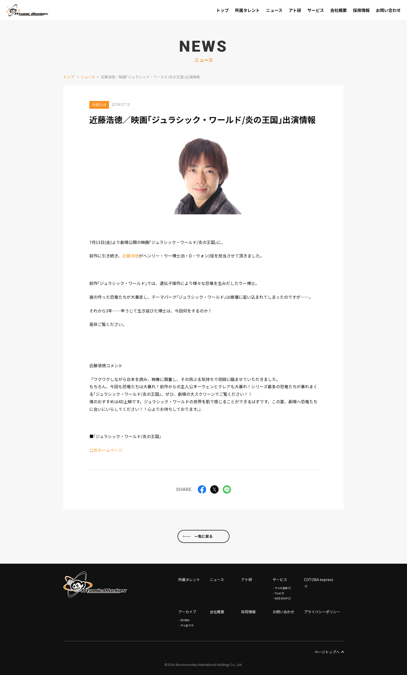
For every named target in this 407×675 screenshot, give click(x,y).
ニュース (88, 76)
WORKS (184, 620)
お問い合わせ (283, 611)
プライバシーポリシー (322, 611)
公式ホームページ (106, 450)
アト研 (246, 579)
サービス (280, 579)
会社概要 (217, 611)
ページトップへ (329, 651)
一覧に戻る (203, 536)
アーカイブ (187, 611)
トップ (68, 76)
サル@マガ (187, 625)
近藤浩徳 (130, 256)
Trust (278, 593)
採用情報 (248, 611)
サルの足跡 (281, 588)
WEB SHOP (281, 598)
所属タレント (189, 579)
